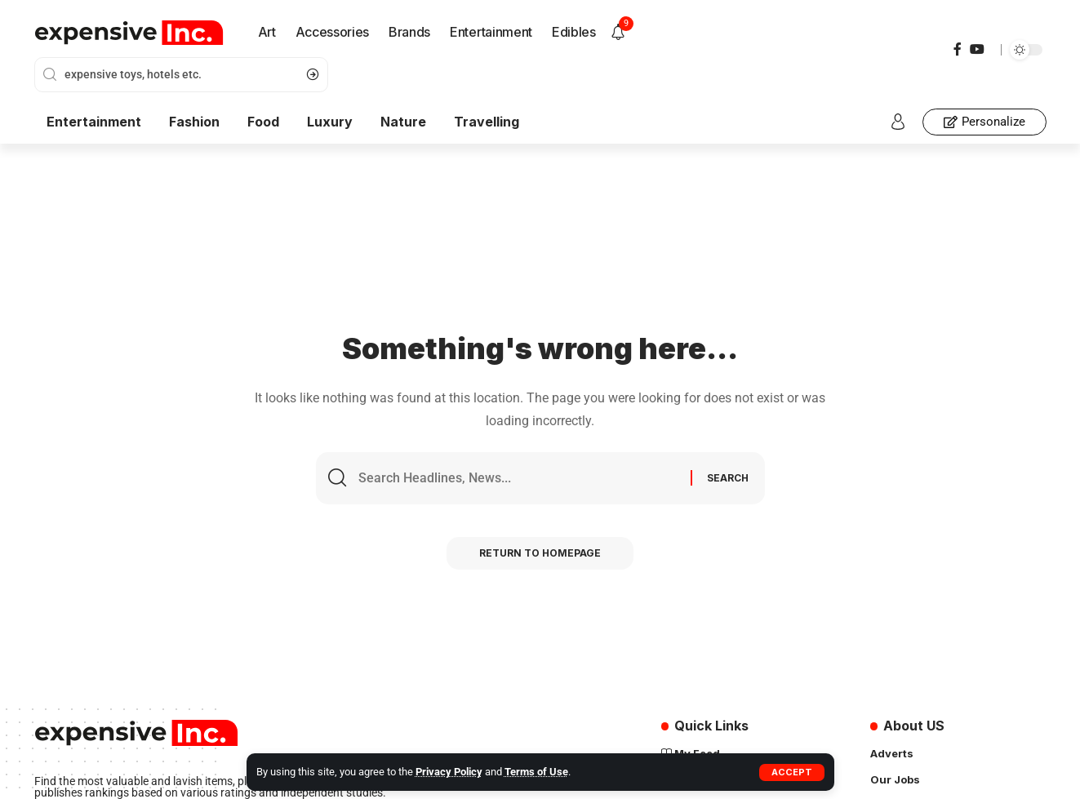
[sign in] (898, 121)
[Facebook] (957, 49)
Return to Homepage (540, 553)
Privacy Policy (449, 772)
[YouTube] (977, 49)
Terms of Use (536, 772)
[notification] (618, 33)
